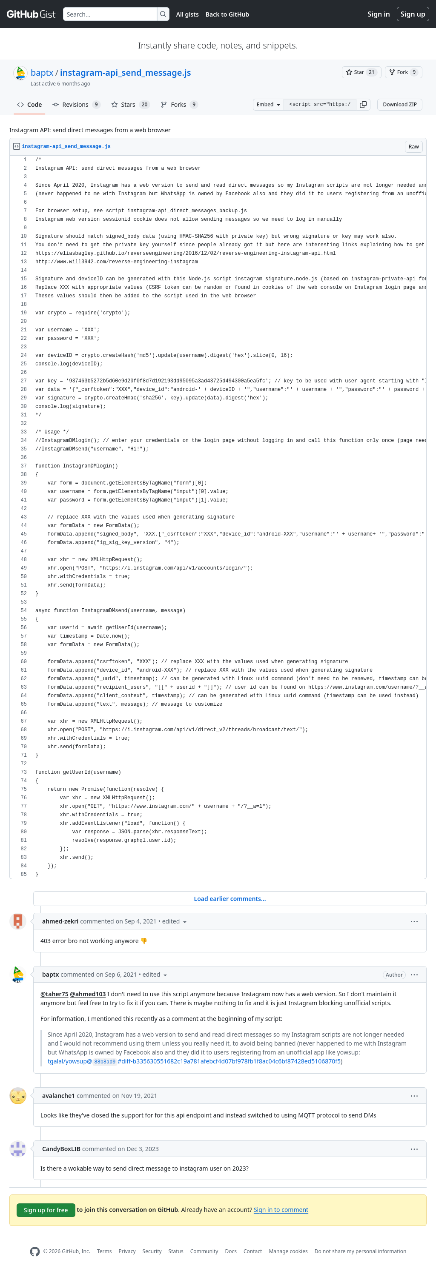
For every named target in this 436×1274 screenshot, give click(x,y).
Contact (253, 1251)
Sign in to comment (281, 1210)
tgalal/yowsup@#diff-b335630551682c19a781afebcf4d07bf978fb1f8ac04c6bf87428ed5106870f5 (194, 1061)
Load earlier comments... (230, 899)
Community (204, 1251)
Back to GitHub (227, 14)
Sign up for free (46, 1210)
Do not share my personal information (361, 1251)
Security (152, 1251)
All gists (187, 14)
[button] (363, 105)
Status (176, 1251)
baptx (42, 72)
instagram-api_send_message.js (125, 72)
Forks (179, 104)
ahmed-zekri (60, 921)
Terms (104, 1251)
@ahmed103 (88, 994)
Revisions (76, 104)
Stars (131, 104)
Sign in (379, 14)
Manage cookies (288, 1251)
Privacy (127, 1251)
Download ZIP (400, 104)
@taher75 (54, 994)
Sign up (413, 14)
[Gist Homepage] (31, 14)
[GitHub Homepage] (35, 1251)
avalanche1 (58, 1096)
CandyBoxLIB (61, 1149)
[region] (218, 517)
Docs (231, 1251)
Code (29, 104)
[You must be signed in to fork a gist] (403, 72)
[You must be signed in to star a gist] (362, 72)
